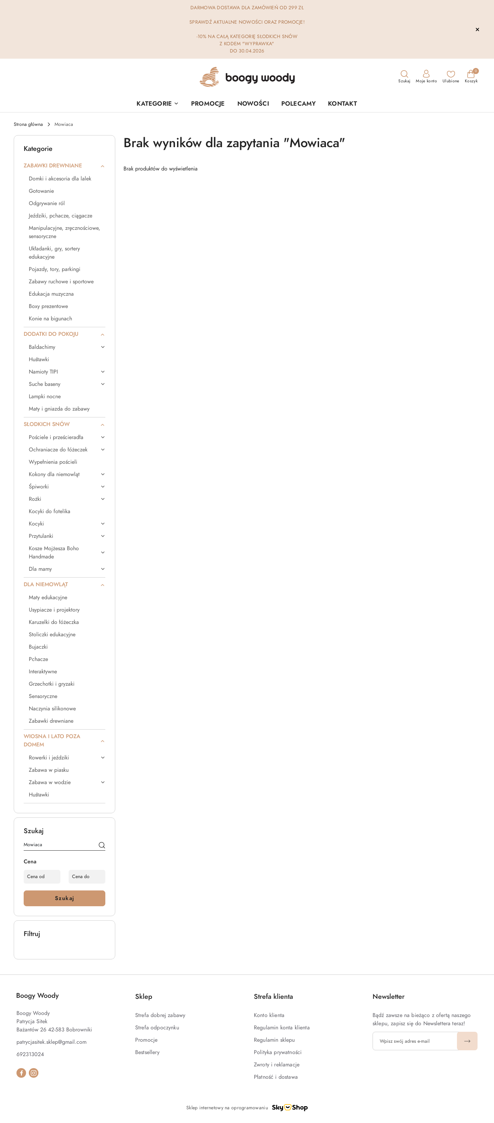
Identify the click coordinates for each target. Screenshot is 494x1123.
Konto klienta (269, 1015)
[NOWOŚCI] (253, 103)
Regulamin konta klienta (282, 1027)
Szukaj (64, 898)
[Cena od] (42, 877)
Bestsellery (147, 1052)
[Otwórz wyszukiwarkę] (404, 77)
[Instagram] (33, 1073)
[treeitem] (64, 166)
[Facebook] (21, 1073)
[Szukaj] (101, 846)
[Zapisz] (467, 1041)
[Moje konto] (426, 77)
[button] (157, 103)
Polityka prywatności (278, 1052)
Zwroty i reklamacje (276, 1064)
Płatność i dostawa (276, 1077)
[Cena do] (87, 877)
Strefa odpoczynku (157, 1027)
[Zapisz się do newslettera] (416, 1041)
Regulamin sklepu (274, 1040)
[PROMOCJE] (207, 103)
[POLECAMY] (298, 103)
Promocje (146, 1040)
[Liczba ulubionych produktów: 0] (451, 77)
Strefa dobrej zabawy (160, 1015)
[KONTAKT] (342, 103)
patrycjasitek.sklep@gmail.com (51, 1042)
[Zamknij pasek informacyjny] (477, 29)
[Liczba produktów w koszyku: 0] (471, 77)
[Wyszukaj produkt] (64, 846)
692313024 (30, 1054)
